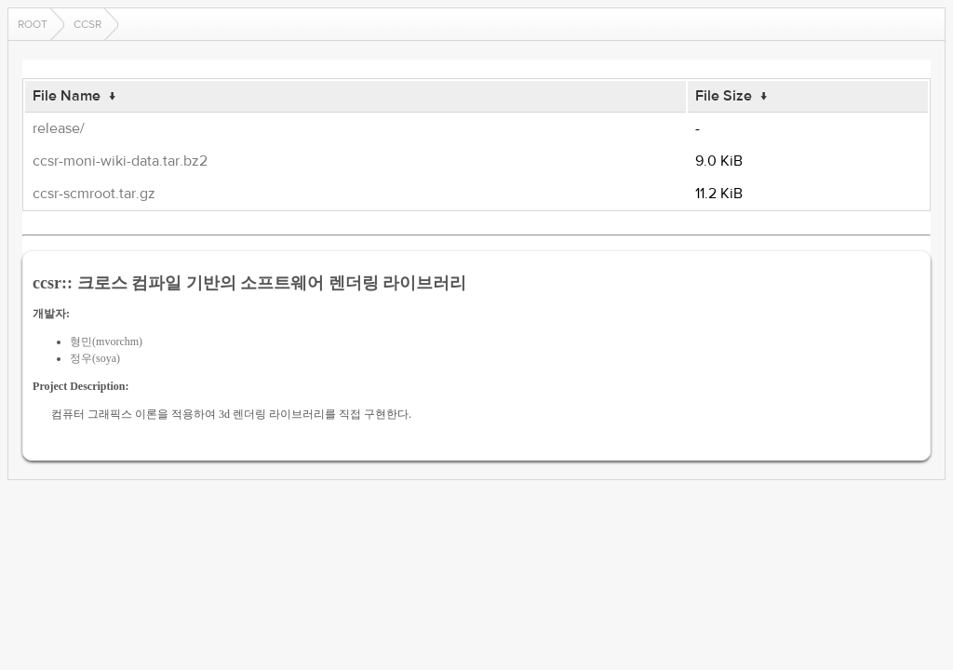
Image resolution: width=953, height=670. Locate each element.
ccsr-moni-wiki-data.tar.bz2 (120, 161)
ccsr (87, 24)
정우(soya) (95, 358)
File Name (67, 96)
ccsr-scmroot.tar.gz (94, 193)
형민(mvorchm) (106, 341)
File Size (723, 96)
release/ (59, 128)
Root (32, 24)
